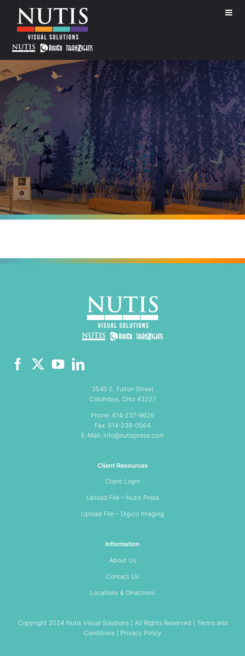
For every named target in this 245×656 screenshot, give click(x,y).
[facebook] (18, 364)
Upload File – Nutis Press (122, 497)
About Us (122, 560)
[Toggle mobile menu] (229, 13)
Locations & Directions (122, 592)
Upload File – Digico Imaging (122, 514)
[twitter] (38, 364)
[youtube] (58, 364)
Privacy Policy (140, 633)
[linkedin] (78, 364)
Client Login (122, 481)
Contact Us (122, 576)
